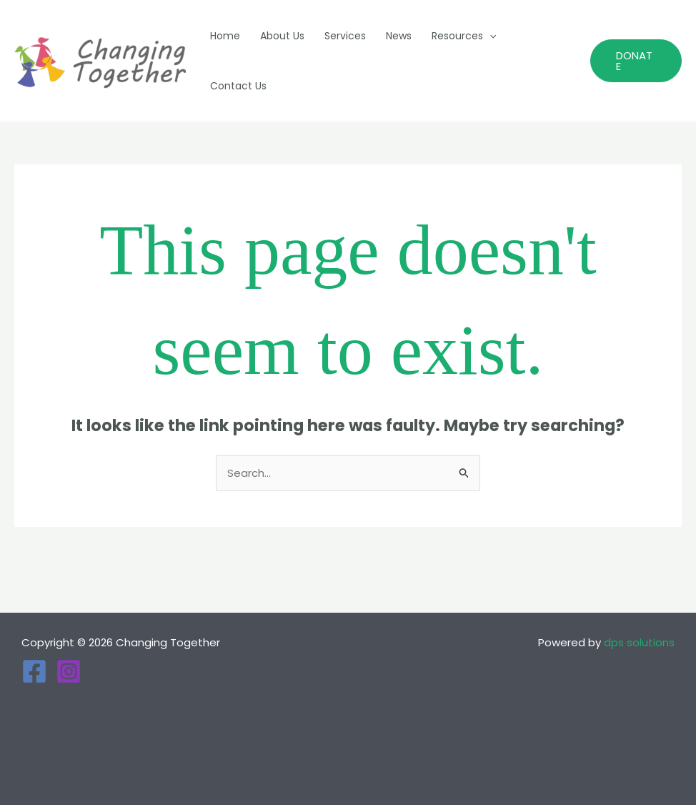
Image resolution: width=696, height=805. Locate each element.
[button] (636, 60)
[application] (489, 36)
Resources (464, 36)
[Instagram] (68, 671)
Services (345, 36)
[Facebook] (34, 671)
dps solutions (639, 642)
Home (225, 36)
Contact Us (238, 86)
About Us (282, 36)
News (399, 36)
